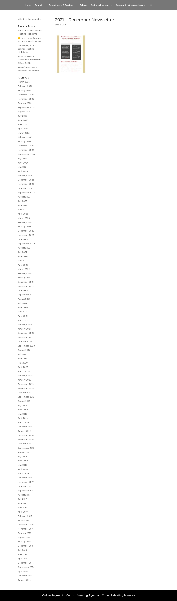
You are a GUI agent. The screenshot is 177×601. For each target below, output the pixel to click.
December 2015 (25, 546)
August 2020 (24, 350)
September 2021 (26, 294)
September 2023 (26, 192)
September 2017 (26, 490)
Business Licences (100, 5)
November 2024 (26, 150)
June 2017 (23, 503)
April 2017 (23, 512)
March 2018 (23, 473)
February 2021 (25, 324)
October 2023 (25, 188)
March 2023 (24, 218)
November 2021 (26, 286)
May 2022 (23, 260)
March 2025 (24, 133)
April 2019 (23, 418)
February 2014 (25, 575)
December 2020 (26, 333)
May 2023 (23, 209)
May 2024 (23, 167)
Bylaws (83, 5)
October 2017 (24, 486)
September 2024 (26, 154)
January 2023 (24, 226)
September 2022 (26, 243)
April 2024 (23, 171)
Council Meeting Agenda (82, 595)
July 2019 (22, 405)
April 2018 (23, 469)
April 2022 (23, 265)
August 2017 (24, 495)
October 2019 (24, 392)
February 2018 (25, 477)
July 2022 (22, 252)
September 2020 (26, 346)
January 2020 (24, 380)
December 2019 (26, 384)
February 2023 (25, 222)
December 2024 (26, 145)
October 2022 (25, 239)
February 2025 (25, 137)
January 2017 (24, 520)
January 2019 (24, 431)
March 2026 (24, 82)
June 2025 (23, 120)
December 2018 (26, 435)
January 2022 (24, 277)
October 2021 (24, 290)
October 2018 (24, 443)
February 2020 (25, 375)
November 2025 (26, 99)
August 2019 (24, 401)
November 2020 (26, 337)
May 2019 (22, 414)
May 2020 (23, 363)
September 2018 (26, 448)
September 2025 (26, 107)
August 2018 (24, 452)
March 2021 (23, 320)
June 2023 (23, 205)
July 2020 (22, 354)
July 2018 (22, 456)
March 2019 (23, 422)
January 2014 (24, 580)
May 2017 (22, 507)
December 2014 (26, 563)
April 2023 (23, 214)
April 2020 (23, 367)
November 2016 (26, 529)
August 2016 (24, 537)
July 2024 (22, 158)
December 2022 (26, 231)
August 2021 (24, 299)
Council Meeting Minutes (118, 595)
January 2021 (24, 329)
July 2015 (22, 550)
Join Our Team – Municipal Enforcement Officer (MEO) (29, 59)
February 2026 (25, 86)
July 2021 (22, 303)
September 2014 (26, 567)
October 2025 (25, 103)
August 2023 (24, 197)
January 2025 (24, 141)
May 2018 (22, 465)
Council (38, 5)
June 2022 (23, 256)
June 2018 (23, 460)
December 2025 (26, 94)
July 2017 (22, 499)
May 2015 (22, 554)
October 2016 (24, 533)
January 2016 (24, 541)
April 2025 (23, 128)
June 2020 (23, 358)
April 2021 (23, 316)
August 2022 (24, 248)
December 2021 (26, 282)
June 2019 (23, 409)
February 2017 (25, 516)
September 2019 (26, 397)
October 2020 (25, 341)
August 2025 (24, 111)
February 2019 (25, 426)
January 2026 (24, 90)
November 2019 (26, 388)
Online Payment (52, 595)
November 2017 (26, 482)
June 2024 (23, 163)
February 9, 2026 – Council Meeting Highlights (27, 48)
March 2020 (24, 371)
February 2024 (25, 175)
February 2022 (25, 273)
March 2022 (24, 269)
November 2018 (26, 439)
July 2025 (22, 116)
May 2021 (22, 311)
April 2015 (23, 558)
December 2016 (26, 524)
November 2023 (26, 184)
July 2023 (22, 201)
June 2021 (23, 307)
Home (28, 5)
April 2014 (23, 571)
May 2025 (22, 124)
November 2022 (26, 235)
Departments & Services (61, 5)
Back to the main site (30, 19)
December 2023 (26, 180)
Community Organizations (129, 5)
